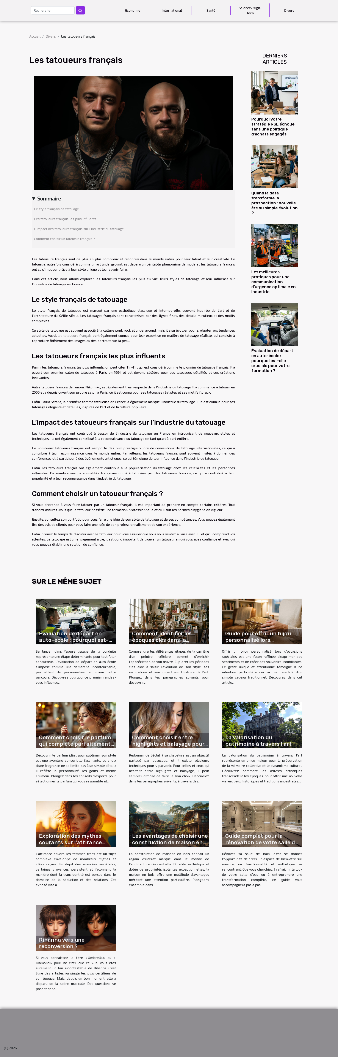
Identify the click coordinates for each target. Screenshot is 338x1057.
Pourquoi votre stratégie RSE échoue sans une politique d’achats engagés (272, 127)
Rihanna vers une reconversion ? (61, 943)
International (172, 10)
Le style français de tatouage (56, 209)
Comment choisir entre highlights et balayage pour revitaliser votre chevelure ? (169, 743)
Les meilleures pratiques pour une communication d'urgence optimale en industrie (273, 281)
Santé (211, 10)
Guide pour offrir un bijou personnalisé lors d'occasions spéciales (258, 640)
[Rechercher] (53, 10)
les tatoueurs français (74, 335)
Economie (132, 10)
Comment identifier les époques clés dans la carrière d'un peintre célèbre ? (169, 643)
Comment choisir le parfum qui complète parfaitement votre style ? (75, 743)
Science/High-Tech (250, 10)
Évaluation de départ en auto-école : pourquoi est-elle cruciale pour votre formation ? (272, 360)
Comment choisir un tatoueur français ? (64, 239)
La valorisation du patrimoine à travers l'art (258, 740)
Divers (289, 10)
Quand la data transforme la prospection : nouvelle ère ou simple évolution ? (274, 203)
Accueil (35, 36)
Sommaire (49, 198)
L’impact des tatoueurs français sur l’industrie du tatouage (79, 229)
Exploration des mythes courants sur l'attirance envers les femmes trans (71, 842)
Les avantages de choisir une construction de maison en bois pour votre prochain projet (170, 845)
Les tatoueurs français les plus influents (65, 219)
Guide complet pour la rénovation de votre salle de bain (261, 842)
